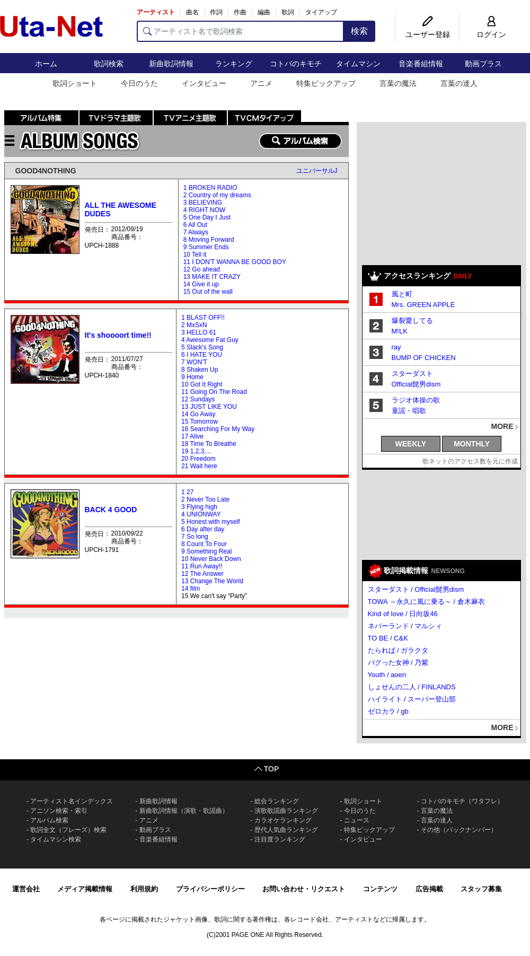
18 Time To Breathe (208, 444)
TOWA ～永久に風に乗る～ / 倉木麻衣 (426, 602)
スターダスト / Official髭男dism (416, 589)
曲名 (192, 12)
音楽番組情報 (421, 63)
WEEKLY (411, 444)
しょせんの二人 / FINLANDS (412, 687)
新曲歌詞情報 (171, 63)
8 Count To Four (204, 544)
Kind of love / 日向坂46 (403, 614)
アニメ (261, 83)
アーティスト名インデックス (71, 801)
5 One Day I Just (207, 217)
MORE (502, 426)
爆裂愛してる (412, 320)
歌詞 (287, 12)
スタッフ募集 (481, 889)
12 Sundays (198, 399)
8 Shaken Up (199, 369)
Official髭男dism (416, 384)
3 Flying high (199, 507)
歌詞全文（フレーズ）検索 (68, 830)
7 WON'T (194, 362)
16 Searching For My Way (217, 429)
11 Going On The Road (214, 392)
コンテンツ (380, 889)
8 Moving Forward (208, 239)
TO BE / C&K (388, 638)
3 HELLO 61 (198, 332)
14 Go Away (198, 414)
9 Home (192, 377)
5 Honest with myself (210, 521)
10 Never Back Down (211, 559)
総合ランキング (276, 801)
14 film (190, 588)
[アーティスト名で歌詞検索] (240, 31)
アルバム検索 (49, 820)
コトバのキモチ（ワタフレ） (462, 801)
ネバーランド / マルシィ (405, 626)
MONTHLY (472, 444)
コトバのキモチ (296, 63)
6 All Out (195, 225)
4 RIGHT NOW (204, 210)
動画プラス (483, 63)
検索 (359, 31)
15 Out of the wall (208, 291)
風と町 (402, 294)
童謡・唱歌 (409, 411)
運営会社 (26, 889)
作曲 (240, 12)
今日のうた (139, 83)
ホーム (46, 63)
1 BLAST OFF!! (203, 317)
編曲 (264, 12)
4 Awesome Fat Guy (209, 340)
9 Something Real (206, 551)
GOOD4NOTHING (45, 170)
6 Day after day (202, 529)
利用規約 (144, 889)
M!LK (400, 331)
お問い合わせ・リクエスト (303, 889)
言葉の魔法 (398, 83)
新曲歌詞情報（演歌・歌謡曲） (183, 810)
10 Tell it (195, 254)
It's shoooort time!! (118, 335)
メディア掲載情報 (84, 889)
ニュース (356, 820)
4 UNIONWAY (201, 514)
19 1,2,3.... (196, 451)
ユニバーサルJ (317, 170)
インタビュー (204, 83)
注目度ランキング (279, 839)
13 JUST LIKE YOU (209, 406)
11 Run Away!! (201, 566)
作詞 (216, 12)
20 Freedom (198, 458)
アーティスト (156, 12)
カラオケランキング (283, 820)
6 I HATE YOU (201, 354)
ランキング (233, 63)
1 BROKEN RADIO (210, 187)
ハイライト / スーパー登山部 (412, 699)
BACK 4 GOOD (111, 509)
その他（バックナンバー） (459, 830)
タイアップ (321, 12)
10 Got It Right (201, 384)
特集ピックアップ (326, 83)
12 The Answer (202, 573)
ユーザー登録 (427, 34)
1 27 (187, 492)
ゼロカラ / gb (388, 711)
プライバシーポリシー (210, 889)
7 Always (195, 232)
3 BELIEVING (202, 202)
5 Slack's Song (202, 347)
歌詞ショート (74, 83)
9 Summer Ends (206, 247)
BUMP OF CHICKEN (424, 358)
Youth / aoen (387, 675)
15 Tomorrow (199, 421)
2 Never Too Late (205, 499)
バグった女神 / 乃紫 (398, 662)
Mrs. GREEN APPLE (423, 305)
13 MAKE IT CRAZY (212, 276)
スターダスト (412, 374)
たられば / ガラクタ (398, 650)
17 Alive (192, 436)
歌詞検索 (108, 63)
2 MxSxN (194, 325)
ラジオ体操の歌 (416, 400)
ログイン (491, 34)
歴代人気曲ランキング (286, 830)
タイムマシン (358, 63)
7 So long (194, 536)
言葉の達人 (459, 83)
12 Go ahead (201, 269)
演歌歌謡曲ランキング (286, 810)
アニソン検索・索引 (58, 810)
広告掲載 (429, 889)
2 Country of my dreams (217, 195)
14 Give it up (201, 284)
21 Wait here (199, 466)
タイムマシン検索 (55, 839)
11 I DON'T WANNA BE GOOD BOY (234, 262)
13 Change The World (212, 581)
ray (396, 347)
